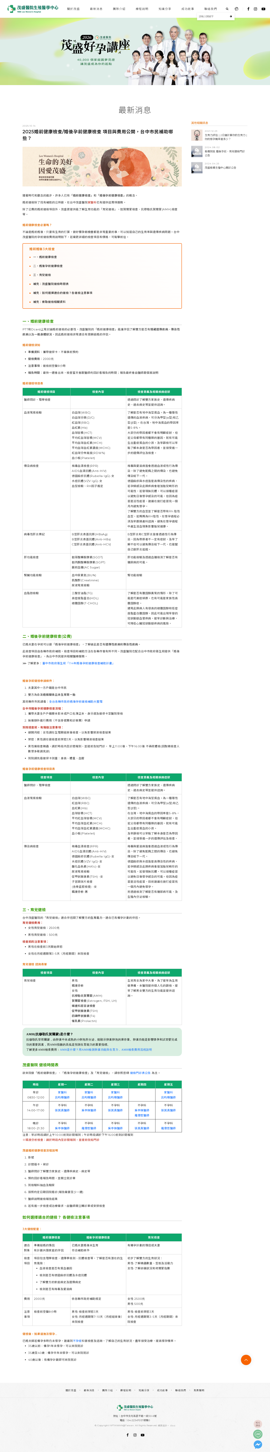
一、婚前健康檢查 (45, 257)
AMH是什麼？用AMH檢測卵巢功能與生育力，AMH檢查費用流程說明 (106, 1049)
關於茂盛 (73, 9)
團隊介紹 (119, 9)
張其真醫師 (62, 1110)
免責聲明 (199, 1390)
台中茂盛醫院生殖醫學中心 (33, 9)
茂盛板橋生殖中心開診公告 (220, 167)
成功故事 (188, 9)
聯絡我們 (210, 9)
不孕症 (77, 1341)
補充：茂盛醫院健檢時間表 (51, 284)
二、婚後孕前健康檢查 (48, 266)
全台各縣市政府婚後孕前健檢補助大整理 (75, 701)
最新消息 (96, 9)
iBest (173, 1425)
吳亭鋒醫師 (89, 1110)
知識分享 (165, 9)
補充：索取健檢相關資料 (49, 302)
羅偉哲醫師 (142, 1115)
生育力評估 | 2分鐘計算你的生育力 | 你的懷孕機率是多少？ (226, 137)
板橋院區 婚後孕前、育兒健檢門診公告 (225, 153)
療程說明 (142, 9)
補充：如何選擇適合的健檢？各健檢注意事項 (62, 293)
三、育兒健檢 (42, 275)
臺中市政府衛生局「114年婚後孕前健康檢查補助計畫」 (78, 663)
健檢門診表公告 (140, 1073)
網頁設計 (162, 1425)
